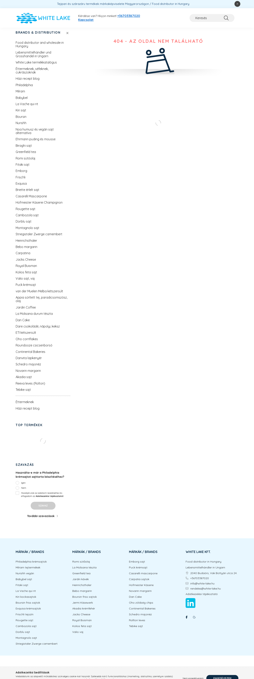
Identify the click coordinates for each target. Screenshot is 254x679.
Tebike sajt (23, 393)
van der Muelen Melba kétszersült (39, 295)
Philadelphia (24, 89)
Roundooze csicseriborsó (34, 349)
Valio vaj (77, 636)
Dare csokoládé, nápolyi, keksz (38, 330)
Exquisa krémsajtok (28, 612)
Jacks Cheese (26, 263)
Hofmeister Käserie (141, 589)
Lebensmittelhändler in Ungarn (205, 571)
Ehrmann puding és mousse (35, 143)
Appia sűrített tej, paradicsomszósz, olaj (41, 303)
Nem (23, 491)
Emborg (21, 175)
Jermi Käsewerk (82, 606)
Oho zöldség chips (141, 606)
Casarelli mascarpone (143, 577)
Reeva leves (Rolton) (30, 387)
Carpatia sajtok (139, 583)
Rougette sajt (25, 213)
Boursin (21, 121)
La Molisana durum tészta (34, 317)
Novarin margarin (28, 375)
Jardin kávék (80, 583)
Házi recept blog (27, 82)
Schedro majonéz (28, 368)
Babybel (22, 102)
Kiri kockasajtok (26, 600)
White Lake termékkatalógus (36, 66)
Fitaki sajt (23, 168)
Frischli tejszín (24, 618)
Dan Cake (23, 324)
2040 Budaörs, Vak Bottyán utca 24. (213, 577)
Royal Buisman (26, 270)
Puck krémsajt (26, 289)
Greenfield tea (26, 156)
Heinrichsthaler (26, 244)
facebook (186, 621)
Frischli (20, 181)
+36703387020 (128, 16)
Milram (20, 95)
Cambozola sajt (27, 219)
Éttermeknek (25, 406)
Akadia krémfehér (83, 612)
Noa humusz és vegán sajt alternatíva (35, 135)
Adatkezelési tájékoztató (202, 598)
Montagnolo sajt (27, 232)
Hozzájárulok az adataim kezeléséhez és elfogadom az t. (42, 499)
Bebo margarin (26, 251)
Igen (23, 486)
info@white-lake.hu (202, 587)
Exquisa (21, 187)
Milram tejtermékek (28, 571)
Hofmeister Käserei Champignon (39, 206)
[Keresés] (212, 18)
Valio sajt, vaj (25, 282)
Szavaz (43, 509)
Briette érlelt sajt (27, 194)
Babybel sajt (24, 583)
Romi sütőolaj (25, 162)
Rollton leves (137, 624)
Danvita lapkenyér (29, 362)
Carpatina (23, 257)
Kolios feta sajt (26, 276)
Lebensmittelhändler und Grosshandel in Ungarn (33, 58)
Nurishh (21, 127)
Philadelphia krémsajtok (31, 565)
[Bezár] (237, 4)
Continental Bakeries (30, 356)
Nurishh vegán (25, 577)
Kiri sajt (21, 114)
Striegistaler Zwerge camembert (39, 238)
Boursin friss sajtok (28, 606)
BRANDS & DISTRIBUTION (38, 36)
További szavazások (41, 520)
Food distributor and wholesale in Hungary (40, 48)
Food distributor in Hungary (203, 565)
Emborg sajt (137, 565)
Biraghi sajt (24, 149)
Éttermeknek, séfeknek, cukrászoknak (32, 74)
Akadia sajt (24, 381)
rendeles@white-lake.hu (205, 592)
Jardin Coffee (26, 311)
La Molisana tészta (84, 571)
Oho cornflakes (27, 343)
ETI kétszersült (26, 336)
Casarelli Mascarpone (31, 200)
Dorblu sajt (23, 225)
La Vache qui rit (27, 108)
